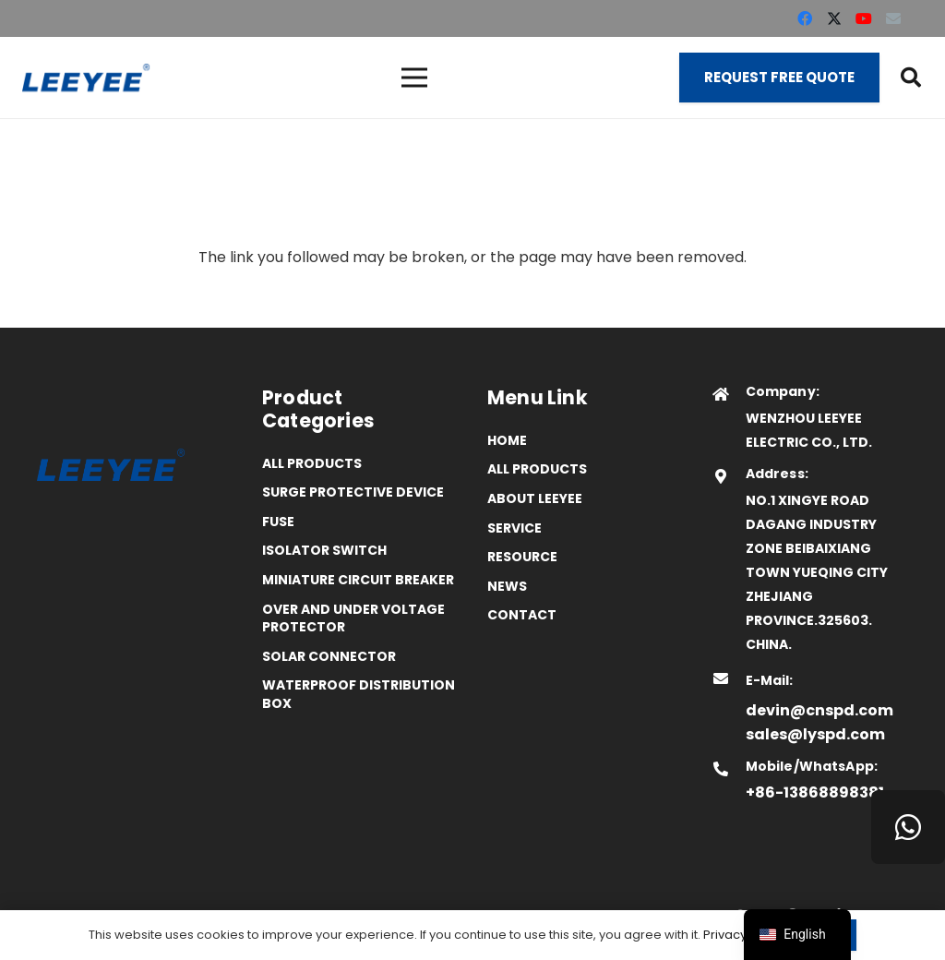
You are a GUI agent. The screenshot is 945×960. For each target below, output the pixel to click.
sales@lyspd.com (815, 734)
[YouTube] (864, 18)
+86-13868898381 (815, 792)
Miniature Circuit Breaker (358, 579)
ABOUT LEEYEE (534, 498)
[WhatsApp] (908, 827)
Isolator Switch (324, 550)
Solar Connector (329, 656)
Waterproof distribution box (358, 694)
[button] (911, 77)
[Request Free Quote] (779, 77)
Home (507, 440)
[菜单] (414, 77)
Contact (521, 615)
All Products (312, 463)
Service (514, 528)
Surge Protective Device (353, 492)
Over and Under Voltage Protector (353, 618)
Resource (522, 556)
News (507, 586)
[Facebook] (804, 18)
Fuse (278, 521)
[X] (834, 18)
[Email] (893, 18)
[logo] (86, 77)
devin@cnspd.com (819, 710)
